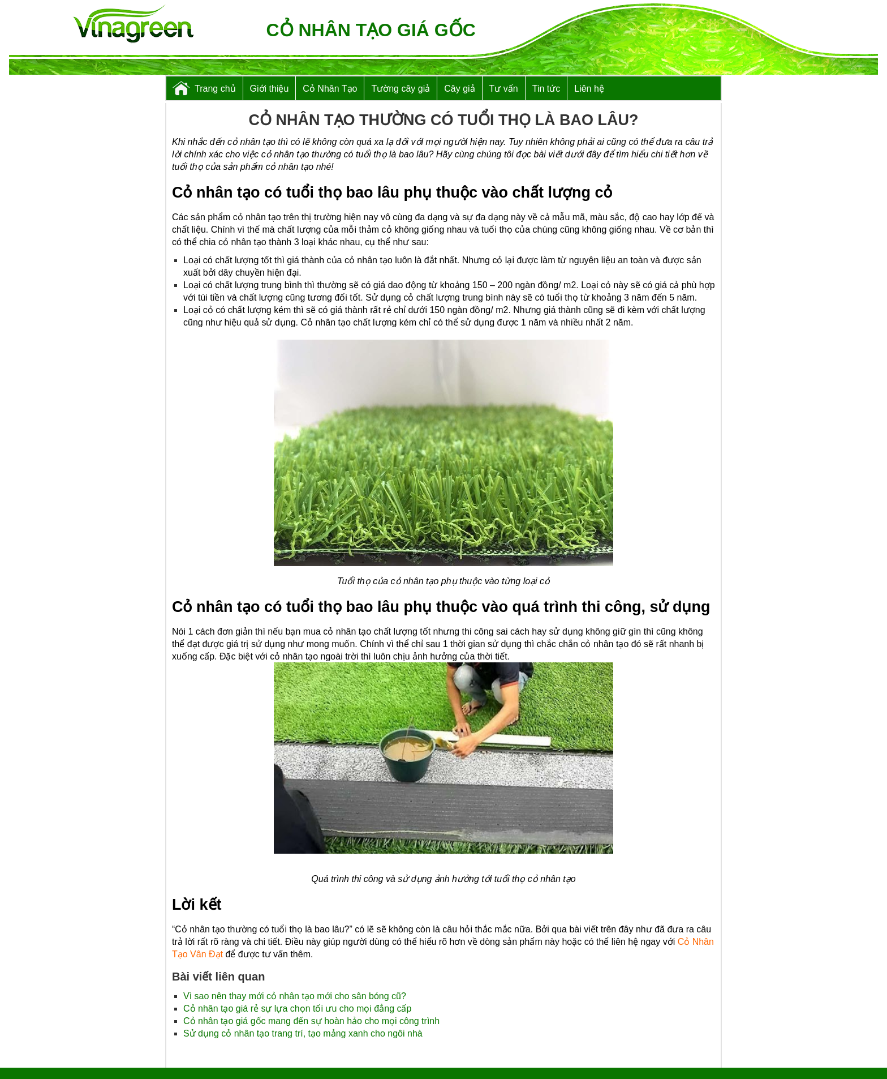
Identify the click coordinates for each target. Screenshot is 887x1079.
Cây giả (459, 88)
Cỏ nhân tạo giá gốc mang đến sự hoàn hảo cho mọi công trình (311, 1021)
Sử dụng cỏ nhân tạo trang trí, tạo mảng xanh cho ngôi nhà (303, 1033)
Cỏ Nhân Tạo (330, 88)
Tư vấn (503, 88)
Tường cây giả (400, 88)
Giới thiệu (269, 88)
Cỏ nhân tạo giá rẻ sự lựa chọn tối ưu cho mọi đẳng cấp (297, 1008)
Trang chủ (215, 88)
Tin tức (546, 88)
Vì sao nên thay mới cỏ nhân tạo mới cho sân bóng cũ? (294, 996)
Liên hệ (589, 88)
